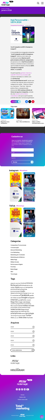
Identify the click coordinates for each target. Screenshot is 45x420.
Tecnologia (14, 274)
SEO (12, 271)
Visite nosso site (22, 399)
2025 (22, 331)
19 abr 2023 (3, 120)
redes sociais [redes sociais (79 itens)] (16, 309)
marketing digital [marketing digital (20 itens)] (16, 303)
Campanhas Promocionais (17, 25)
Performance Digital (17, 264)
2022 (22, 345)
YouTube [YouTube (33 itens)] (30, 317)
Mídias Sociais (15, 262)
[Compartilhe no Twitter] (29, 101)
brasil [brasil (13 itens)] (23, 287)
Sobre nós (22, 397)
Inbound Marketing (16, 250)
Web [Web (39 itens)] (12, 317)
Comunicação (15, 247)
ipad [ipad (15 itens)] (19, 300)
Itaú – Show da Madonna (23, 121)
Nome (12, 147)
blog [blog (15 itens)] (21, 287)
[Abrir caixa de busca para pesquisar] (38, 3)
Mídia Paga (14, 259)
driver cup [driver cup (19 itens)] (31, 293)
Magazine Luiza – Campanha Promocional (5, 122)
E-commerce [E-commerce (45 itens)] (15, 295)
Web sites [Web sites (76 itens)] (23, 317)
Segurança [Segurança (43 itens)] (25, 309)
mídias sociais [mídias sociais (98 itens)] (28, 305)
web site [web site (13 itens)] (16, 317)
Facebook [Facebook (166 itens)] (24, 295)
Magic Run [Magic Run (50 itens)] (14, 302)
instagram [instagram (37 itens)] (30, 298)
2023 (22, 340)
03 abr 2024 (19, 120)
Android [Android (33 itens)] (23, 283)
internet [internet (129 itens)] (14, 300)
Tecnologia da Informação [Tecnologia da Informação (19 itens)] (18, 315)
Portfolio (13, 266)
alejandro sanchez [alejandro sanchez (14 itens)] (15, 283)
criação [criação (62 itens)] (22, 291)
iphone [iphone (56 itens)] (23, 300)
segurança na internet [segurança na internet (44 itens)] (19, 311)
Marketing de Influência (18, 257)
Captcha (13, 157)
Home (22, 394)
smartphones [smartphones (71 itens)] (16, 313)
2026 (22, 327)
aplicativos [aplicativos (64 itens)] (20, 285)
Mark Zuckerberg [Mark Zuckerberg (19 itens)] (26, 303)
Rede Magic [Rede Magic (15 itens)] (27, 307)
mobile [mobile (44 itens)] (19, 306)
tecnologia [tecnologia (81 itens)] (29, 313)
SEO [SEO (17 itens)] (28, 311)
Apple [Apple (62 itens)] (17, 287)
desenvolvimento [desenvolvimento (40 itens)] (17, 293)
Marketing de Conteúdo (18, 254)
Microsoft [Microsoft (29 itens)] (14, 306)
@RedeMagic (23, 170)
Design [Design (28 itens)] (25, 293)
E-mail (12, 152)
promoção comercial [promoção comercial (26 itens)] (17, 307)
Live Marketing (15, 252)
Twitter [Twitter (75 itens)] (28, 315)
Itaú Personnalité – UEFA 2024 (20, 21)
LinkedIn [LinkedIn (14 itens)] (28, 300)
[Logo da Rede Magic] (8, 3)
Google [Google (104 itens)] (24, 297)
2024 (22, 336)
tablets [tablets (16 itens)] (23, 313)
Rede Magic (14, 269)
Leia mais (16, 101)
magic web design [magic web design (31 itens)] (24, 302)
